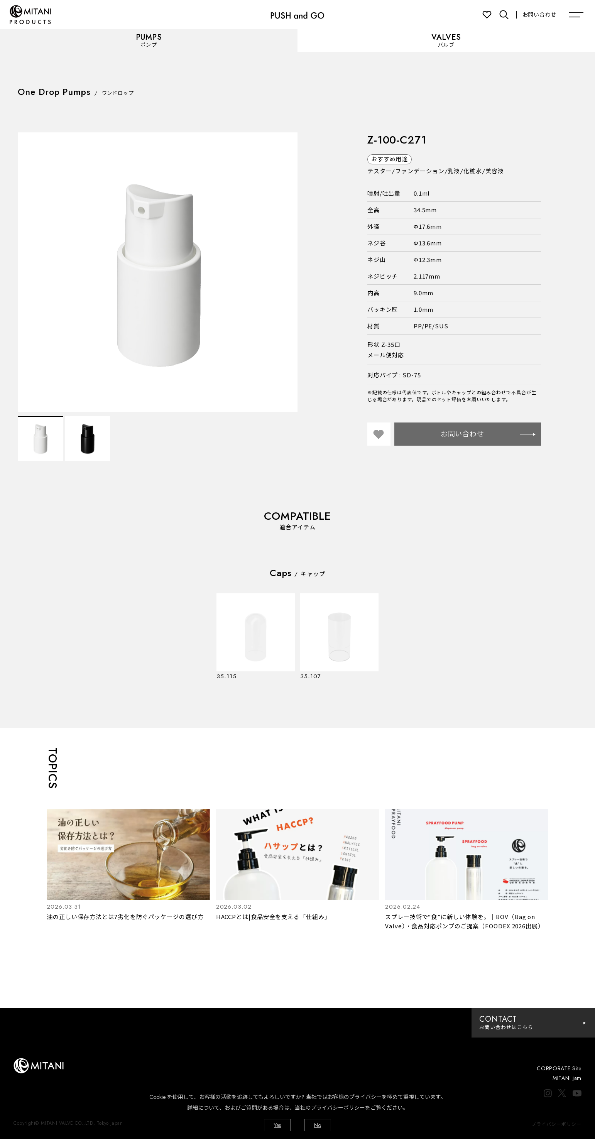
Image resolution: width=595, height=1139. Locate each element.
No (317, 1125)
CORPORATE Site (559, 1068)
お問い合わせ (539, 15)
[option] (158, 272)
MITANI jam (567, 1078)
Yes (277, 1125)
